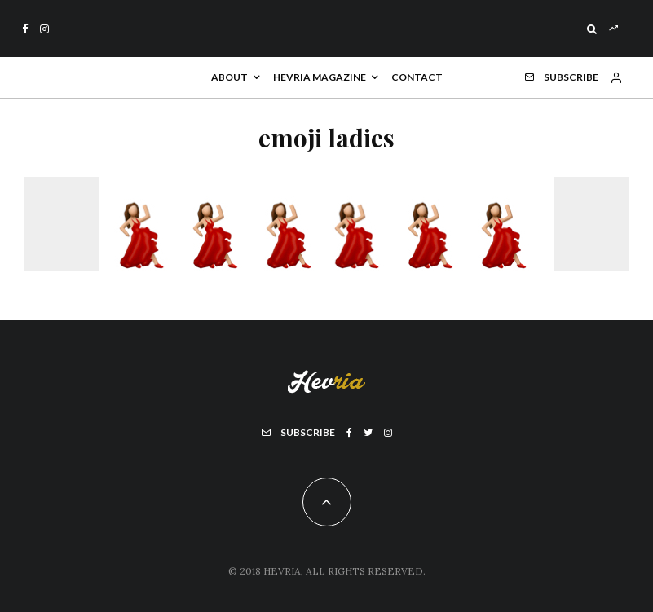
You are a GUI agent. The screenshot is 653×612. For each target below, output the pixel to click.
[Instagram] (44, 29)
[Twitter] (368, 433)
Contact (417, 77)
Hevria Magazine (319, 77)
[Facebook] (25, 29)
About (229, 77)
